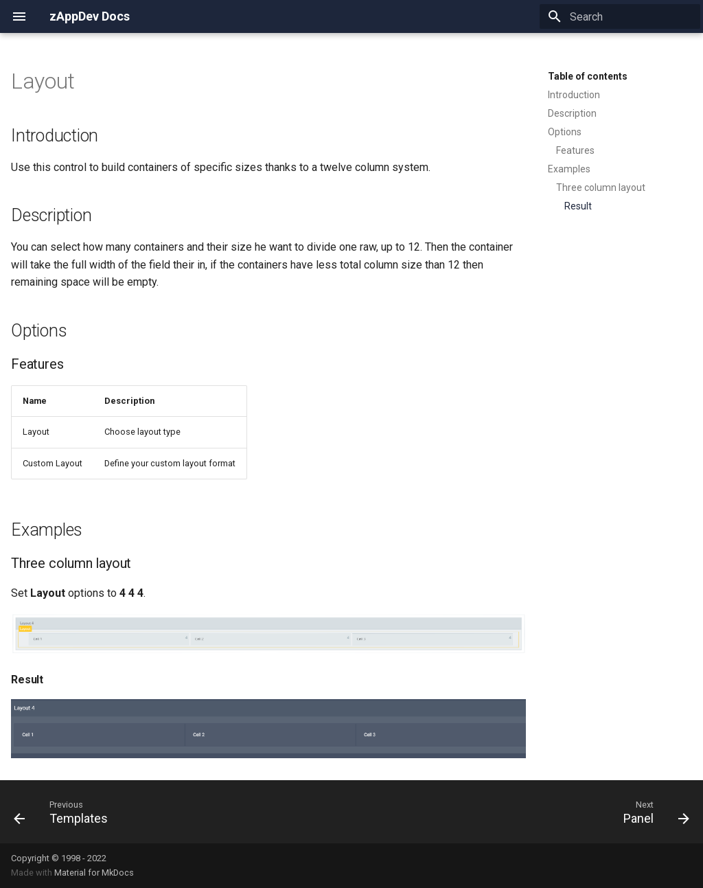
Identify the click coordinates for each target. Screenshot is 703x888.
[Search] (620, 16)
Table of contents (587, 76)
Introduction (574, 94)
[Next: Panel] (652, 812)
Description (572, 113)
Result (578, 206)
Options (564, 131)
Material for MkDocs (94, 872)
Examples (569, 168)
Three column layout (600, 187)
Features (575, 150)
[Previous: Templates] (64, 812)
